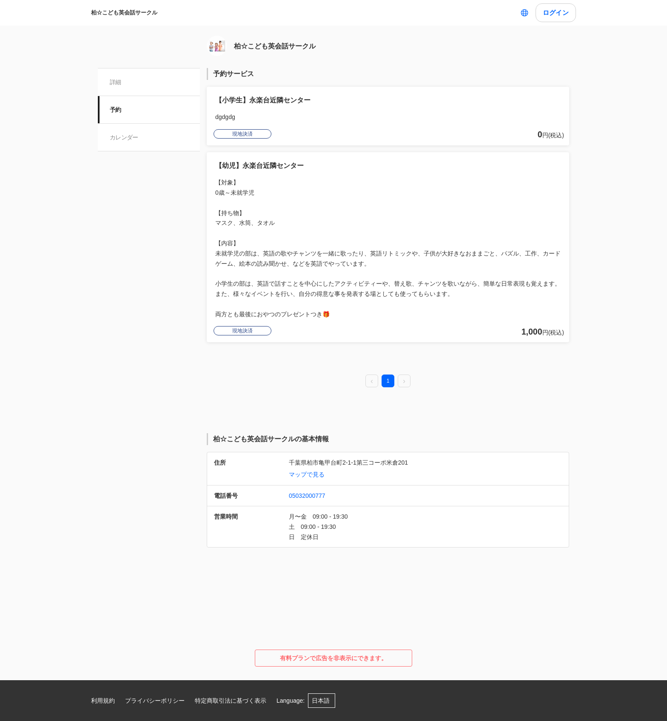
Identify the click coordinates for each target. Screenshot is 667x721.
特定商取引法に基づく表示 (230, 700)
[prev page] (372, 381)
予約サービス (233, 73)
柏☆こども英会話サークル (124, 12)
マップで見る (307, 474)
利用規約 (103, 700)
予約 (115, 109)
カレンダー (124, 137)
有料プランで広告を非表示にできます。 (333, 658)
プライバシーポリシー (155, 700)
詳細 (115, 82)
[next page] (404, 381)
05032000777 (307, 495)
